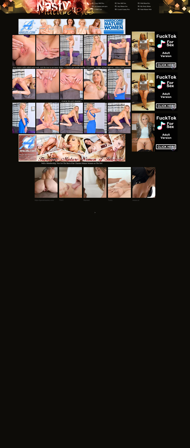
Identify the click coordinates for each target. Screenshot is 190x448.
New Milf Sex (121, 3)
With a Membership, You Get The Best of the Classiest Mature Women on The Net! (71, 162)
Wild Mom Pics (145, 3)
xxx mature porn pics (101, 6)
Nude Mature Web (146, 9)
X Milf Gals (98, 9)
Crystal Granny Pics (123, 9)
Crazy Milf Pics (99, 3)
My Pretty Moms (145, 6)
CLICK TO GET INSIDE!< (72, 101)
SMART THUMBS (100, 389)
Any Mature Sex (122, 6)
